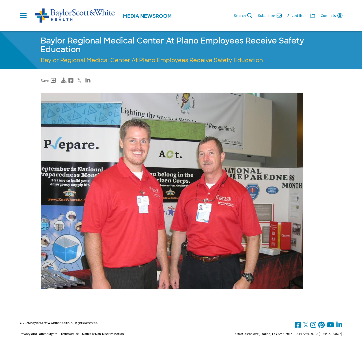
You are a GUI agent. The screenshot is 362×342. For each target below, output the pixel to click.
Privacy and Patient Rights (38, 334)
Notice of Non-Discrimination (103, 334)
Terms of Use (70, 334)
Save (48, 80)
